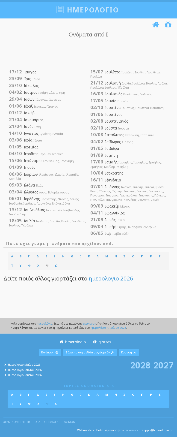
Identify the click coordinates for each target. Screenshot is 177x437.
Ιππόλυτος (122, 134)
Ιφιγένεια (105, 180)
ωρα (37, 422)
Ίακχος (22, 72)
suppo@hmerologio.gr (157, 430)
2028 (140, 365)
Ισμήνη (104, 155)
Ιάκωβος (24, 85)
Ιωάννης (128, 193)
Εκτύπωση (50, 352)
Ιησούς (22, 167)
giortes (101, 341)
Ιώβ (110, 233)
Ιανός (25, 126)
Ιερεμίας (23, 147)
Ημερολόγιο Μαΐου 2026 (24, 365)
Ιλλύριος (39, 192)
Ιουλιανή (129, 85)
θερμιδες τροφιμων (59, 422)
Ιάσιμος (37, 92)
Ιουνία (109, 100)
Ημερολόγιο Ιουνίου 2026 (25, 370)
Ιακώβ (22, 112)
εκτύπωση (89, 323)
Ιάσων (35, 99)
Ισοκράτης (106, 173)
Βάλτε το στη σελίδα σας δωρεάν (90, 352)
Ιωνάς (107, 219)
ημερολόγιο (44, 323)
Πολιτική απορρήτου (110, 430)
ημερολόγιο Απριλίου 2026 (108, 328)
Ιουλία (47, 222)
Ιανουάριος (26, 119)
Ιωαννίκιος (107, 213)
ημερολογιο (93, 10)
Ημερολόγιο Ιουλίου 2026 (25, 375)
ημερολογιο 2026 (111, 278)
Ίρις (24, 78)
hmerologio (72, 341)
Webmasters (85, 430)
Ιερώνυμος (41, 160)
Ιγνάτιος (36, 133)
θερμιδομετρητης (17, 422)
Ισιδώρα (104, 148)
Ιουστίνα (127, 107)
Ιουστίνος (106, 114)
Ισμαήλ (126, 164)
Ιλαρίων (44, 176)
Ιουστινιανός (109, 121)
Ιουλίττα (125, 73)
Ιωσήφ (123, 226)
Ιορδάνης (44, 200)
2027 (163, 365)
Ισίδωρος (111, 141)
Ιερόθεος (36, 153)
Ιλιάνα (26, 185)
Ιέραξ (33, 106)
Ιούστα (109, 128)
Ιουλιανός (121, 93)
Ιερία (25, 140)
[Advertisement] (87, 53)
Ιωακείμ (110, 206)
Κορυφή (128, 352)
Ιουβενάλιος (44, 211)
